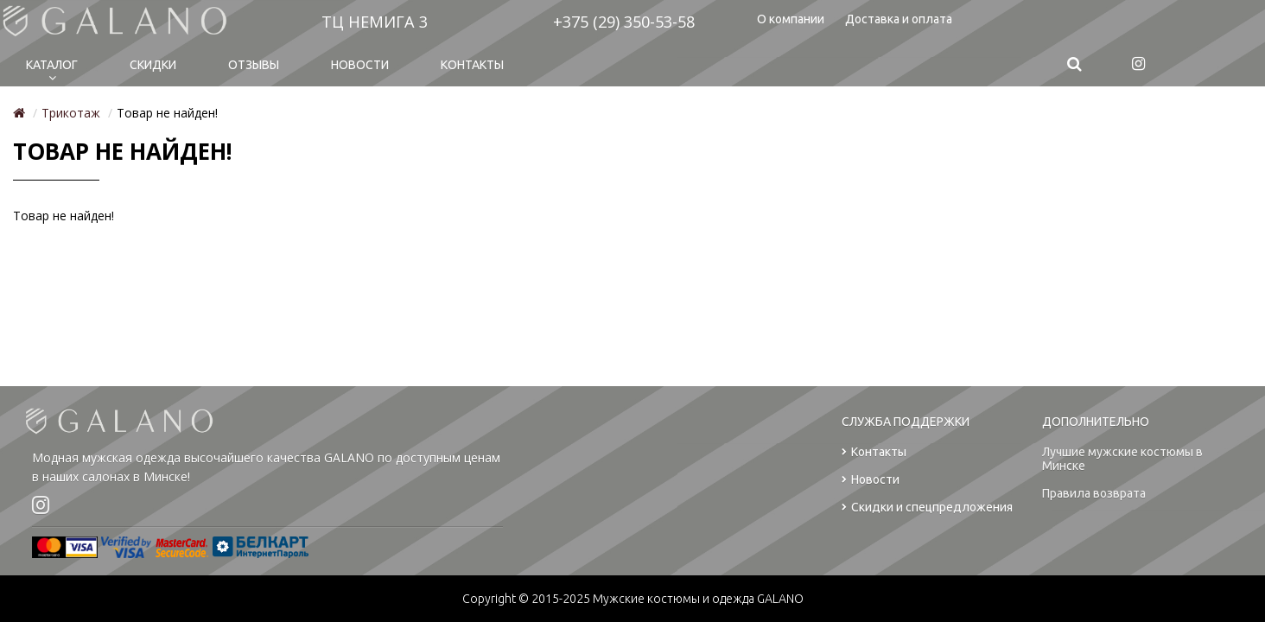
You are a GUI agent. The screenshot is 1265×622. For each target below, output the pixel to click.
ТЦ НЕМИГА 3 (374, 21)
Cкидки (153, 65)
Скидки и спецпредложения (927, 507)
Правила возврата (1094, 493)
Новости (360, 65)
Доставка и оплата (898, 19)
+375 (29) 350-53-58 (624, 21)
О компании (790, 19)
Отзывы (253, 65)
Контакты (472, 65)
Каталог (52, 65)
